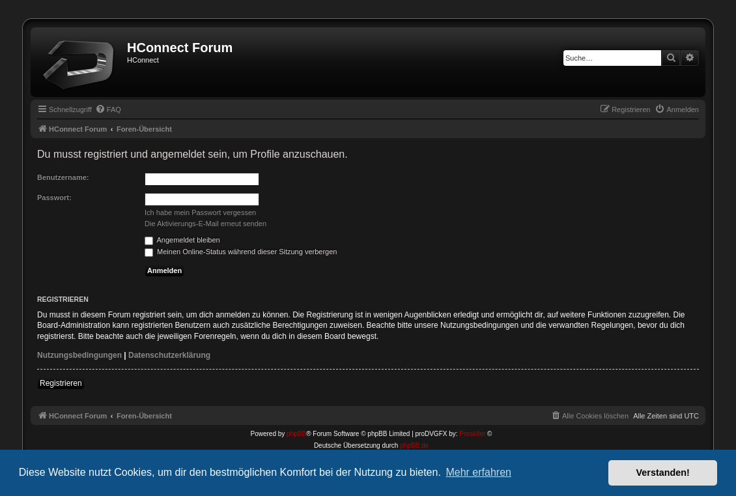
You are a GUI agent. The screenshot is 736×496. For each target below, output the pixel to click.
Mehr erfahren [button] (478, 472)
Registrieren (61, 383)
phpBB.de (414, 445)
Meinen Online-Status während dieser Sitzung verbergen (241, 251)
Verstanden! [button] (663, 472)
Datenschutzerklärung (169, 355)
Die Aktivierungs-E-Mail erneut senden (205, 223)
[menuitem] (108, 109)
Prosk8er (472, 433)
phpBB (296, 433)
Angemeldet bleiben (182, 240)
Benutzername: (63, 177)
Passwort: (54, 197)
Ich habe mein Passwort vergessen (200, 212)
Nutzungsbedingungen (79, 355)
